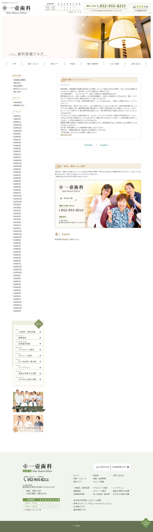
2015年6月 (17, 284)
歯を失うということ (20, 88)
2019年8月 (17, 136)
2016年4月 (17, 254)
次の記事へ (104, 145)
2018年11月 (18, 163)
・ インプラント (117, 488)
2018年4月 (17, 184)
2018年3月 (17, 187)
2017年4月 (17, 219)
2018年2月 (17, 190)
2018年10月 (18, 166)
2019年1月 (17, 157)
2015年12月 (18, 266)
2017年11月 (18, 198)
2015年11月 (18, 269)
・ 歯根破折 (76, 491)
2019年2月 (17, 154)
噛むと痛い (17, 91)
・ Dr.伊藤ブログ (78, 507)
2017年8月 (17, 207)
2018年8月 (17, 172)
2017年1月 (17, 228)
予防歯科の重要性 (20, 80)
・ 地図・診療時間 (98, 479)
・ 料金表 (95, 475)
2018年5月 (17, 181)
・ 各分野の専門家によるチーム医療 (86, 500)
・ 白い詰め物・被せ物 (100, 494)
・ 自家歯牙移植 (77, 494)
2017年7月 (17, 210)
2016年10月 (18, 237)
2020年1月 (17, 122)
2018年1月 (17, 193)
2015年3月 (17, 293)
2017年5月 (17, 216)
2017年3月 (17, 222)
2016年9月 (17, 240)
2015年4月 (17, 290)
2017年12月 (18, 195)
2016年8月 (17, 243)
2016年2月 (17, 260)
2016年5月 (17, 252)
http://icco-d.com (66, 135)
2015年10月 (18, 272)
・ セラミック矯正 (98, 491)
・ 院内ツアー (77, 482)
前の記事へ (88, 145)
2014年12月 (18, 302)
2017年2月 (17, 225)
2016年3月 (17, 257)
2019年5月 (17, 145)
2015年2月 (17, 296)
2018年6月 (17, 178)
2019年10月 (18, 131)
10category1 (18, 102)
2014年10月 (18, 308)
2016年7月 (17, 246)
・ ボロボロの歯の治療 (120, 494)
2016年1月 (17, 263)
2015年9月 (17, 275)
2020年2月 (17, 119)
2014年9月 (17, 311)
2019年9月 (17, 133)
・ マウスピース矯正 (99, 488)
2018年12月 (18, 160)
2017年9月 (17, 204)
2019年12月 (18, 125)
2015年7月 (17, 281)
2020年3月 (17, 116)
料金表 (65, 239)
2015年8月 (17, 278)
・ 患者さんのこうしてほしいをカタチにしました (91, 503)
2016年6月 (17, 249)
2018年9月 (17, 169)
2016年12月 (18, 231)
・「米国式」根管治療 (80, 488)
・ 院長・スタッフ (78, 479)
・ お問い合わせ (117, 475)
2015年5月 (17, 287)
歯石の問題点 (18, 86)
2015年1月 (17, 299)
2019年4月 (17, 148)
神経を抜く (17, 83)
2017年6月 (17, 213)
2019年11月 (18, 127)
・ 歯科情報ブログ (78, 510)
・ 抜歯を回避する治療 (120, 491)
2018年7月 (17, 175)
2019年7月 (17, 139)
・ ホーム (75, 475)
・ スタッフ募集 (97, 482)
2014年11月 (18, 305)
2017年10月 (18, 201)
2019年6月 (17, 142)
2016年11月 (18, 234)
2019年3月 (17, 151)
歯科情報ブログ (19, 105)
